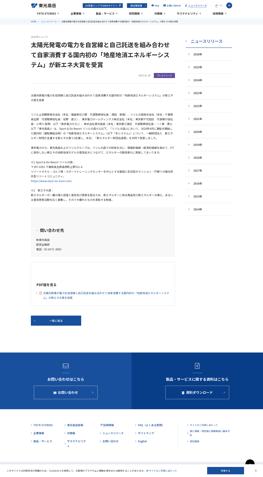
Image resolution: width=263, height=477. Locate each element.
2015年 (197, 196)
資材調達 (194, 441)
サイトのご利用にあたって (204, 425)
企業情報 (38, 433)
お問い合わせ (110, 441)
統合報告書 (136, 5)
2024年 (197, 80)
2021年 (197, 119)
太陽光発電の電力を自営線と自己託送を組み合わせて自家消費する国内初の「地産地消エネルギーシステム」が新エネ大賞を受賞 (106, 295)
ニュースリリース (49, 21)
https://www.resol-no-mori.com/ (51, 181)
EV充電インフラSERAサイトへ (101, 5)
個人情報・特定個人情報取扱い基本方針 (210, 433)
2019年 (197, 145)
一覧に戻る (56, 321)
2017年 (197, 170)
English (142, 441)
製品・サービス (42, 441)
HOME (33, 21)
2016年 (197, 183)
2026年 (197, 54)
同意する (225, 470)
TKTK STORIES (43, 425)
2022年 (197, 106)
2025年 (197, 67)
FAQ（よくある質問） (151, 425)
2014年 (197, 209)
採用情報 (108, 425)
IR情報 (71, 433)
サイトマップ (146, 433)
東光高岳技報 (75, 425)
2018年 (197, 158)
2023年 (197, 93)
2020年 (197, 132)
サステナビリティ (76, 443)
